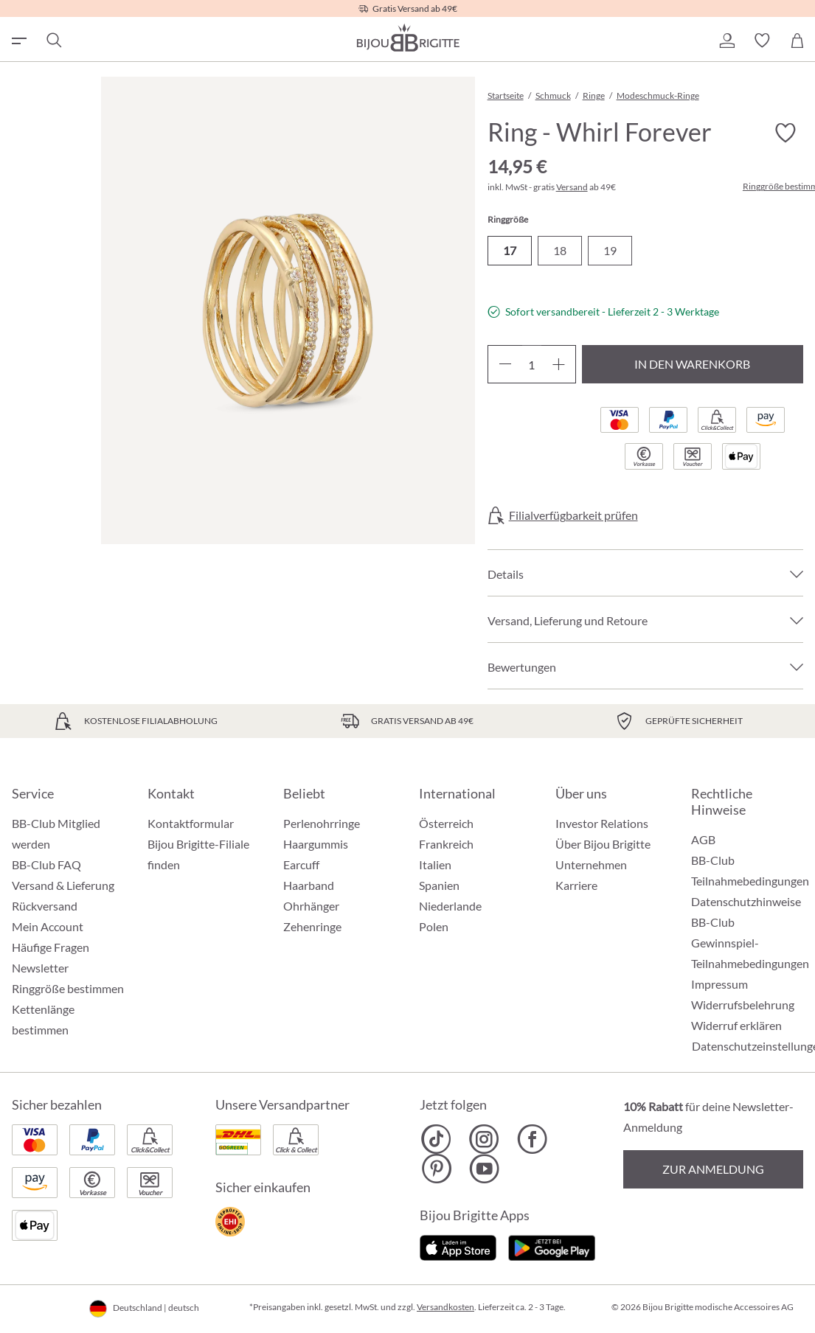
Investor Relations (601, 823)
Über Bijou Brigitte (603, 844)
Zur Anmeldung (713, 1169)
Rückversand (44, 906)
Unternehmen (591, 864)
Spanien (439, 885)
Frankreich (446, 844)
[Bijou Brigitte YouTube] (484, 1168)
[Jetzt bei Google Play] (551, 1246)
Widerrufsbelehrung (742, 1005)
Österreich (446, 823)
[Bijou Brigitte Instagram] (484, 1139)
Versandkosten (445, 1306)
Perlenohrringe (321, 823)
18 (559, 250)
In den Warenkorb (692, 364)
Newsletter (40, 968)
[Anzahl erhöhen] (558, 364)
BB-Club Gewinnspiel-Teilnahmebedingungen (750, 942)
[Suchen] (53, 40)
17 (509, 250)
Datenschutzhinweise (746, 901)
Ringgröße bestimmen (68, 988)
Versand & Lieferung (63, 885)
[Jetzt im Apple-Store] (458, 1246)
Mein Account (47, 926)
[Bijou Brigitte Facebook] (532, 1139)
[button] (726, 40)
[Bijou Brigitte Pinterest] (436, 1168)
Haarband (308, 885)
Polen (433, 926)
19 (610, 250)
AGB (703, 839)
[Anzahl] (531, 364)
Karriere (576, 885)
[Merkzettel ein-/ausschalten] (785, 132)
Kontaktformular (191, 823)
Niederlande (450, 906)
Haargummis (315, 844)
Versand (572, 186)
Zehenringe (312, 926)
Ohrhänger (311, 906)
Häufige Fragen (50, 947)
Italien (435, 864)
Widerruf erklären (736, 1025)
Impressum (719, 984)
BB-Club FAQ (46, 864)
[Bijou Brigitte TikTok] (436, 1139)
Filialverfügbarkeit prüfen (573, 515)
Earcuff (301, 864)
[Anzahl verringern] (505, 364)
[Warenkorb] (797, 40)
